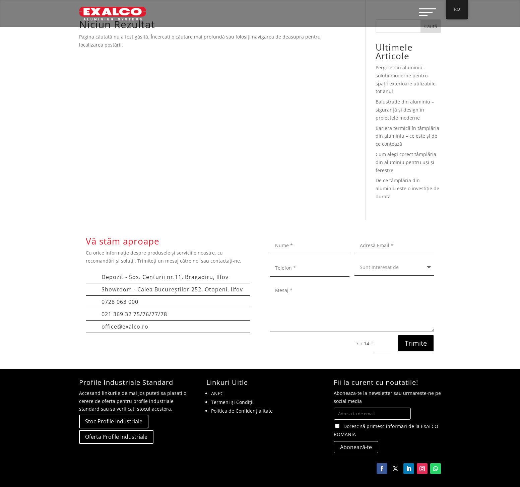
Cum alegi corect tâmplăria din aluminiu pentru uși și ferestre (406, 162)
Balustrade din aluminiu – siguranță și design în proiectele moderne (405, 109)
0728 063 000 (120, 301)
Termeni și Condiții (232, 402)
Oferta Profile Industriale (116, 436)
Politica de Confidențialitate (242, 411)
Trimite (416, 343)
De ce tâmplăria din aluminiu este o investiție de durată (407, 188)
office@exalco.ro (125, 326)
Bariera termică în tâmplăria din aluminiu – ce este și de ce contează (407, 136)
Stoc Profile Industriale (113, 421)
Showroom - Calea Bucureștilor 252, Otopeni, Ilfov (172, 289)
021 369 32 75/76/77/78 (134, 314)
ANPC (217, 393)
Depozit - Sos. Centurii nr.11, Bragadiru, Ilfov (165, 277)
